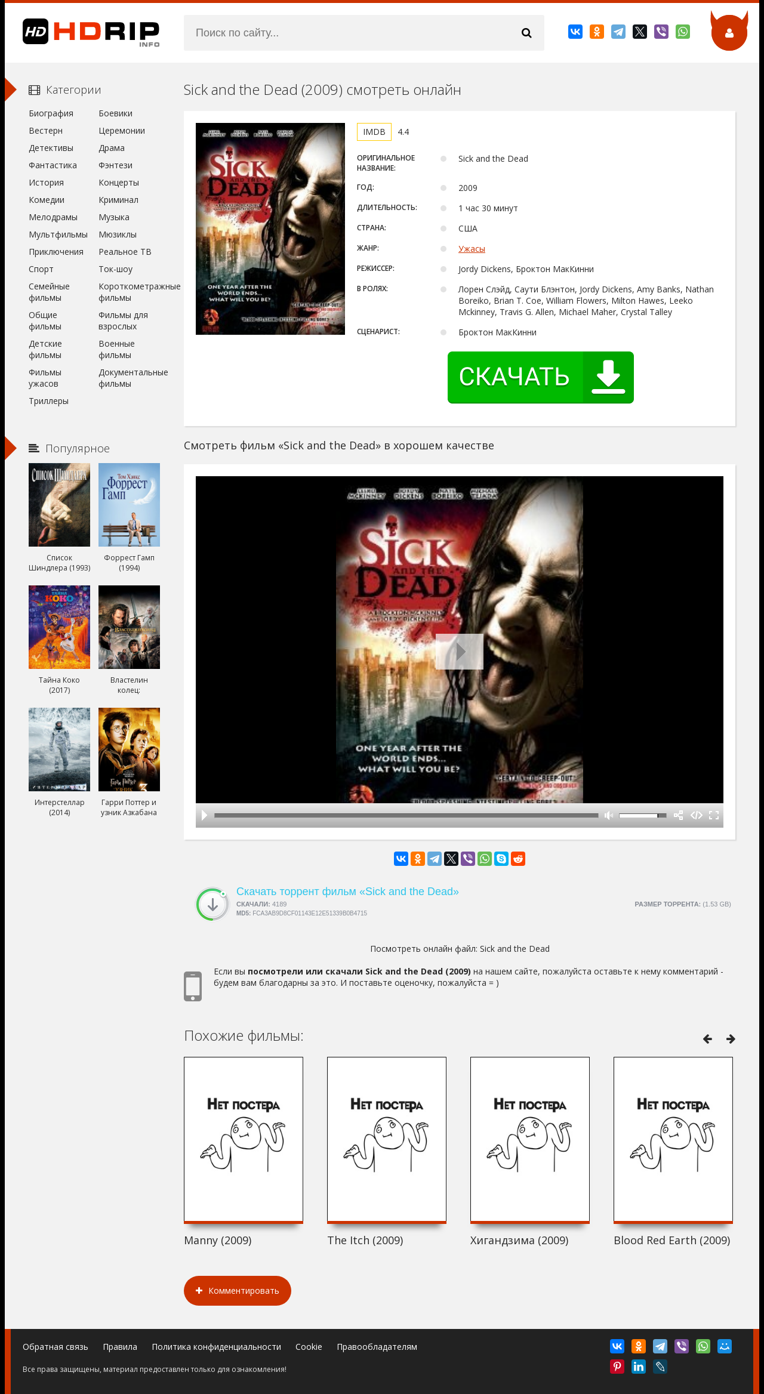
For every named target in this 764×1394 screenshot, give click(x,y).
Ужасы (471, 248)
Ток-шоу (115, 269)
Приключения (56, 251)
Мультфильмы (58, 234)
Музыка (114, 217)
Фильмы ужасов (45, 377)
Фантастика (53, 165)
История (46, 182)
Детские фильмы (45, 349)
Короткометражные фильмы (129, 291)
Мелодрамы (53, 217)
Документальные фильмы (129, 377)
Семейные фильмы (49, 291)
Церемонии (121, 130)
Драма (111, 147)
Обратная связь (55, 1346)
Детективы (51, 147)
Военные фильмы (116, 349)
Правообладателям (377, 1346)
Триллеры (49, 400)
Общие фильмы (45, 320)
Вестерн (46, 130)
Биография (51, 113)
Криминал (118, 199)
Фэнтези (115, 165)
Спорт (41, 269)
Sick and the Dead (515, 948)
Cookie (308, 1346)
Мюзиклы (117, 234)
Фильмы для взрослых (123, 320)
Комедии (46, 199)
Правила (120, 1346)
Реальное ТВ (125, 251)
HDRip (82, 33)
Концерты (118, 182)
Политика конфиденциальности (216, 1346)
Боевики (115, 113)
